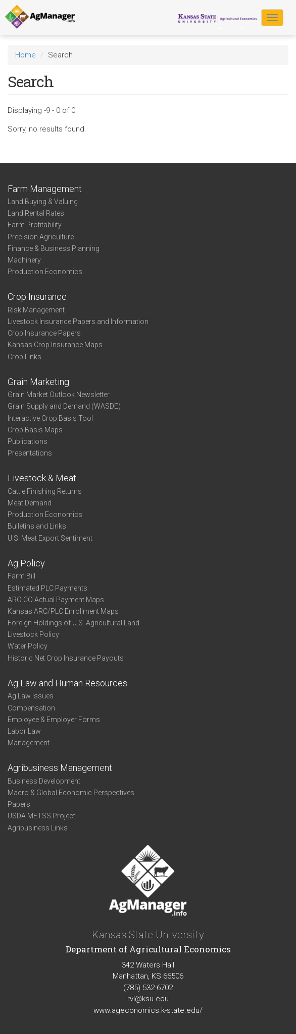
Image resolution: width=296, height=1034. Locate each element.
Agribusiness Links (38, 828)
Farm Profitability (35, 225)
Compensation (31, 708)
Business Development (44, 781)
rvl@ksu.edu (148, 998)
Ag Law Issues (31, 696)
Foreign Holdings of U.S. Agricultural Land (73, 623)
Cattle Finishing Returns (45, 491)
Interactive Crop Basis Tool (50, 418)
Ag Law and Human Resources (67, 683)
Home (25, 54)
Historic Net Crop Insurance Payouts (66, 658)
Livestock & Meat (42, 478)
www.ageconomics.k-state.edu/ (148, 1010)
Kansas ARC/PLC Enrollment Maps (63, 611)
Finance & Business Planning (54, 248)
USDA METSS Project (41, 816)
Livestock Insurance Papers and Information (78, 321)
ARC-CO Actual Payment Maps (56, 600)
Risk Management (36, 310)
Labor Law (24, 731)
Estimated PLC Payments (47, 588)
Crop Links (24, 357)
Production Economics (45, 272)
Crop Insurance (37, 296)
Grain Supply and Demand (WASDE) (64, 406)
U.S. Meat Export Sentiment (50, 538)
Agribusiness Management (60, 767)
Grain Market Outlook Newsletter (59, 395)
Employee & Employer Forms (54, 720)
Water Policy (27, 646)
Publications (27, 441)
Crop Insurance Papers (44, 333)
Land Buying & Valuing (43, 202)
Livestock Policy (33, 634)
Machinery (24, 260)
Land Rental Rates (36, 213)
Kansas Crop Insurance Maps (55, 345)
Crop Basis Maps (35, 430)
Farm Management (45, 188)
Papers (19, 804)
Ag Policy (26, 563)
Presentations (30, 453)
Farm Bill (21, 576)
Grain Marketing (38, 381)
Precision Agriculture (41, 237)
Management (29, 743)
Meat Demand (30, 503)
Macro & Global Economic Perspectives (71, 793)
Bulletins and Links (37, 526)
